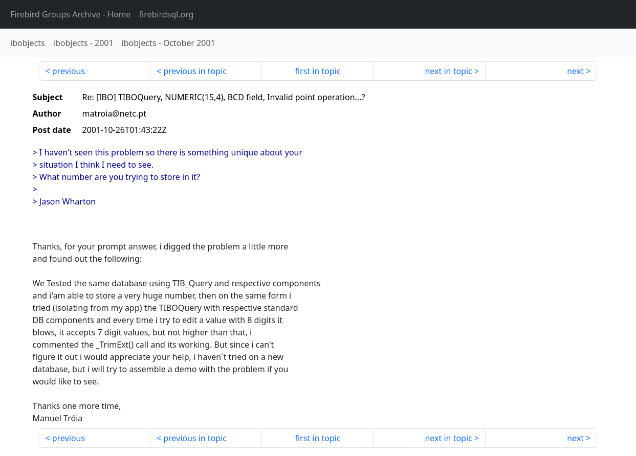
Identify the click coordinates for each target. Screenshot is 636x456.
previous (68, 71)
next (575, 71)
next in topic (448, 71)
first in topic (317, 71)
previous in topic (195, 71)
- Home (70, 14)
